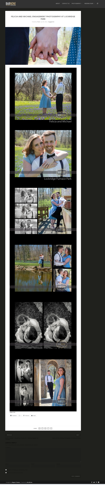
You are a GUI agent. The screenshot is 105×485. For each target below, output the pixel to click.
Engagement (51, 23)
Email (33, 465)
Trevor (38, 23)
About (58, 4)
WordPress (29, 483)
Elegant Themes (16, 483)
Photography (76, 4)
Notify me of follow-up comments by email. (17, 471)
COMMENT (8, 448)
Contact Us (65, 4)
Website (58, 465)
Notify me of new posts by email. (15, 473)
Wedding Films (88, 4)
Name (7, 465)
